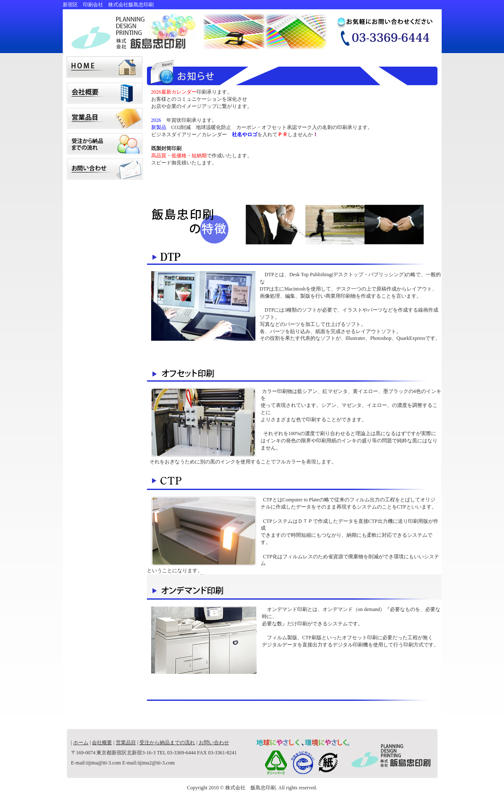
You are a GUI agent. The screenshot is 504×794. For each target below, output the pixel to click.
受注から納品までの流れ (105, 141)
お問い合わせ (105, 167)
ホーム (80, 743)
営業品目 (105, 116)
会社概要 (105, 91)
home (105, 65)
